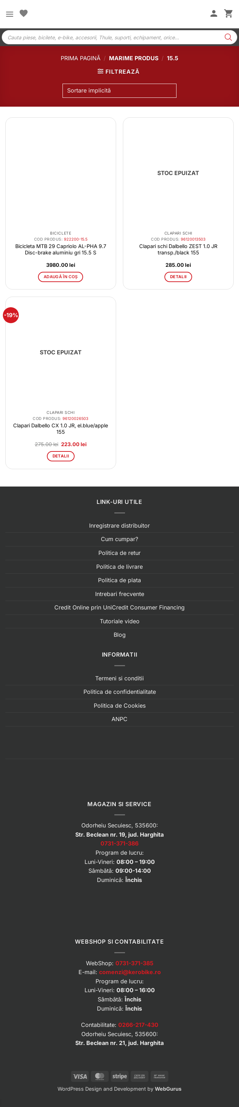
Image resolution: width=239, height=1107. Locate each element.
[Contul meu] (214, 14)
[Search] (228, 37)
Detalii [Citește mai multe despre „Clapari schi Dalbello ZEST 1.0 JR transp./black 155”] (178, 276)
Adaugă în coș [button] (61, 276)
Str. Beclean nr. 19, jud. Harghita (119, 834)
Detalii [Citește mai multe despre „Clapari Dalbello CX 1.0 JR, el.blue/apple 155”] (61, 456)
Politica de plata (119, 580)
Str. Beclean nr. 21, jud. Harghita (119, 1042)
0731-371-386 (119, 843)
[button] (9, 14)
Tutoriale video (120, 621)
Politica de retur (119, 552)
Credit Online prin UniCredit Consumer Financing (119, 607)
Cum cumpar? (119, 539)
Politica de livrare (119, 566)
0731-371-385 (134, 963)
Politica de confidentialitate (119, 691)
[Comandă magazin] (119, 91)
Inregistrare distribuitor (119, 525)
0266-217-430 (138, 1024)
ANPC (119, 719)
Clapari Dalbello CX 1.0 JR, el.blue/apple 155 (60, 428)
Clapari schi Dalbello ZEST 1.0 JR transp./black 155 (178, 249)
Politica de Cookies (120, 705)
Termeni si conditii (119, 678)
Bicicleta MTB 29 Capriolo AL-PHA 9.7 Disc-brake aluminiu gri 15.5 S (60, 249)
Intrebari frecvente (119, 593)
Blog (120, 634)
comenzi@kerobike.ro (130, 972)
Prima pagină (81, 58)
